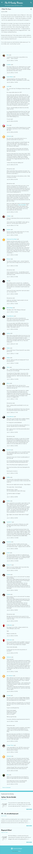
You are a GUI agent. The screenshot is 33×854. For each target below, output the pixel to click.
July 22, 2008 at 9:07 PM (12, 653)
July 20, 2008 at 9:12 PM (12, 212)
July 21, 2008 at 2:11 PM (12, 412)
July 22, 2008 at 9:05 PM (12, 635)
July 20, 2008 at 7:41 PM (12, 72)
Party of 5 (9, 565)
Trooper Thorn (10, 745)
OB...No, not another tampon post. (10, 814)
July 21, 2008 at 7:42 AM (12, 303)
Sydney (8, 333)
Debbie (8, 348)
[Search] (31, 3)
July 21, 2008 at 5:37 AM (12, 276)
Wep (8, 774)
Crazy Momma (10, 316)
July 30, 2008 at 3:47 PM (12, 784)
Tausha (8, 574)
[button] (31, 9)
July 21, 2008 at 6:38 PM (12, 497)
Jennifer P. (9, 522)
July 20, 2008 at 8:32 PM (12, 179)
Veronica (9, 542)
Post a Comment (6, 787)
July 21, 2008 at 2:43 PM (12, 432)
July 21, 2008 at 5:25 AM (12, 255)
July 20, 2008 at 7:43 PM (12, 82)
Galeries (19, 851)
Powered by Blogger (16, 848)
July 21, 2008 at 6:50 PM (12, 518)
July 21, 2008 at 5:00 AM (12, 235)
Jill (7, 280)
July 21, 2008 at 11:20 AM (12, 363)
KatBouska (9, 625)
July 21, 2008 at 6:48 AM (12, 294)
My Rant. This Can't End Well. (8, 797)
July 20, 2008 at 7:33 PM (12, 60)
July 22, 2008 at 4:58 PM (12, 590)
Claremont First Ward (12, 239)
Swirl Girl (9, 450)
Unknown (9, 136)
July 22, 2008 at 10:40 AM (12, 560)
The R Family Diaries (13, 2)
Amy (8, 55)
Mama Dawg (9, 307)
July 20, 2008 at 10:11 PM (12, 225)
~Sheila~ (9, 216)
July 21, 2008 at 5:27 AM (12, 265)
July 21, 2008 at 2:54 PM (12, 445)
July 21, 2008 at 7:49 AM (12, 312)
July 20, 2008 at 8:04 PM (12, 132)
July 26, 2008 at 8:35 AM (12, 770)
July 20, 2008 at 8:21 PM (12, 164)
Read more (29, 809)
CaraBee (9, 64)
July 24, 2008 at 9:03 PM (12, 691)
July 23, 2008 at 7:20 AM (12, 671)
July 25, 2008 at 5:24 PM (12, 741)
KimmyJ (8, 259)
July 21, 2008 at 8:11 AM (12, 344)
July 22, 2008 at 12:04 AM (12, 537)
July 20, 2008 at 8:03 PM (12, 121)
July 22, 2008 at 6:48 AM (12, 548)
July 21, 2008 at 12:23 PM (12, 379)
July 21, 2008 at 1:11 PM (12, 399)
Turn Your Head (22, 204)
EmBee (8, 477)
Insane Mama (10, 76)
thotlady (8, 695)
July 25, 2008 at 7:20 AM (12, 721)
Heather (8, 229)
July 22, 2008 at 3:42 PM (12, 570)
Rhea (8, 125)
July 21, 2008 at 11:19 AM (12, 353)
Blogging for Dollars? (6, 830)
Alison (8, 383)
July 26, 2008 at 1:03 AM (12, 752)
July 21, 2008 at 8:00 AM (12, 329)
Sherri (8, 367)
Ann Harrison (10, 675)
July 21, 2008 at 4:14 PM (12, 473)
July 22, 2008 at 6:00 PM (12, 621)
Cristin (8, 552)
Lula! (8, 86)
